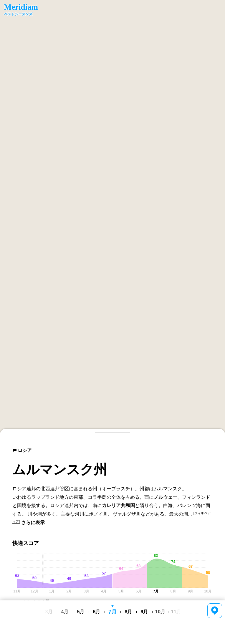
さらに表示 (33, 522)
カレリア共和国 (118, 505)
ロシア (22, 450)
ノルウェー (165, 497)
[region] (112, 217)
